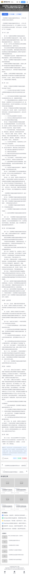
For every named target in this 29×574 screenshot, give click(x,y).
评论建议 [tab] (18, 14)
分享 (15, 458)
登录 (23, 2)
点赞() (24, 458)
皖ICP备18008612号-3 (8, 569)
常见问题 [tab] (11, 14)
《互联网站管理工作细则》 (14, 545)
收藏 (19, 458)
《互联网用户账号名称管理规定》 (15, 559)
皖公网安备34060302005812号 (19, 569)
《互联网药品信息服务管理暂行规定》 (7, 507)
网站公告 (14, 9)
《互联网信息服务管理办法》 (20, 490)
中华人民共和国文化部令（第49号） (16, 535)
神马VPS (5, 458)
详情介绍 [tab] (5, 14)
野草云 (16, 566)
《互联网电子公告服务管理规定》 (15, 550)
